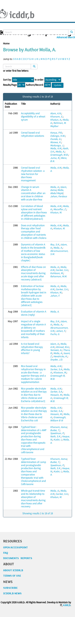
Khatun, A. (55, 119)
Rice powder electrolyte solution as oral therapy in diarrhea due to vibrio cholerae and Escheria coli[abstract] (34, 395)
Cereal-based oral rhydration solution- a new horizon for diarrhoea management (33, 174)
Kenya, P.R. (56, 132)
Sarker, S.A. (62, 270)
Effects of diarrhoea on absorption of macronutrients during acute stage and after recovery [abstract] (33, 273)
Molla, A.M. (56, 148)
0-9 (14, 59)
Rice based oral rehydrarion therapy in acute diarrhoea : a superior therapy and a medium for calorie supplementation (33, 374)
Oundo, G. (55, 139)
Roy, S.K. (55, 244)
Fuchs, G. (55, 334)
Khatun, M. (56, 212)
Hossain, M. (56, 394)
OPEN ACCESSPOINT (15, 547)
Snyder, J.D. (56, 359)
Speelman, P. (57, 433)
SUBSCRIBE (10, 588)
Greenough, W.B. (59, 154)
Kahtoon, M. (56, 273)
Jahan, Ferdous (58, 196)
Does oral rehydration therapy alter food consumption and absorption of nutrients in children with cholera (33, 232)
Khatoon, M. (59, 372)
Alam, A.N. (55, 113)
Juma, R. (55, 158)
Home (6, 43)
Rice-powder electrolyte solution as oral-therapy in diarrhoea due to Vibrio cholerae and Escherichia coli (34, 414)
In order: (39, 79)
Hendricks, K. (60, 356)
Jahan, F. (55, 295)
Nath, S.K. (55, 436)
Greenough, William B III (58, 419)
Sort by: (7, 79)
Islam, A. (54, 344)
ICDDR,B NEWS (12, 593)
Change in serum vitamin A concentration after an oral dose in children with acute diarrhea (33, 193)
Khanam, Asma (58, 427)
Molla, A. (60, 151)
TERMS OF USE (12, 575)
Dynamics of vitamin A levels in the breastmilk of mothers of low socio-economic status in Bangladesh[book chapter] (33, 252)
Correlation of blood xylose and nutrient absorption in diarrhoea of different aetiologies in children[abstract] (34, 212)
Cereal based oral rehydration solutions (32, 134)
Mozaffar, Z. (59, 209)
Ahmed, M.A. (62, 347)
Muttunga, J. (57, 145)
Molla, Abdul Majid (57, 191)
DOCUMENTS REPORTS (17, 558)
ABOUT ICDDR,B (13, 570)
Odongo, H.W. (57, 136)
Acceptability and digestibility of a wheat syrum (33, 116)
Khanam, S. (56, 116)
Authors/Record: (34, 85)
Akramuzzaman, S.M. (59, 252)
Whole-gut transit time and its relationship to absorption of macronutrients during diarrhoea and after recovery (33, 498)
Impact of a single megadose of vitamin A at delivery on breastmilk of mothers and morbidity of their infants (33, 329)
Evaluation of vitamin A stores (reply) (33, 313)
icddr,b (66, 605)
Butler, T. (55, 430)
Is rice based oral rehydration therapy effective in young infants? (32, 348)
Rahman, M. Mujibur (58, 124)
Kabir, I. (58, 439)
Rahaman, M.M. (58, 276)
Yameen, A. (56, 350)
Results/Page (10, 85)
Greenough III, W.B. (57, 377)
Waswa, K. (55, 142)
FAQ (5, 553)
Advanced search (66, 37)
